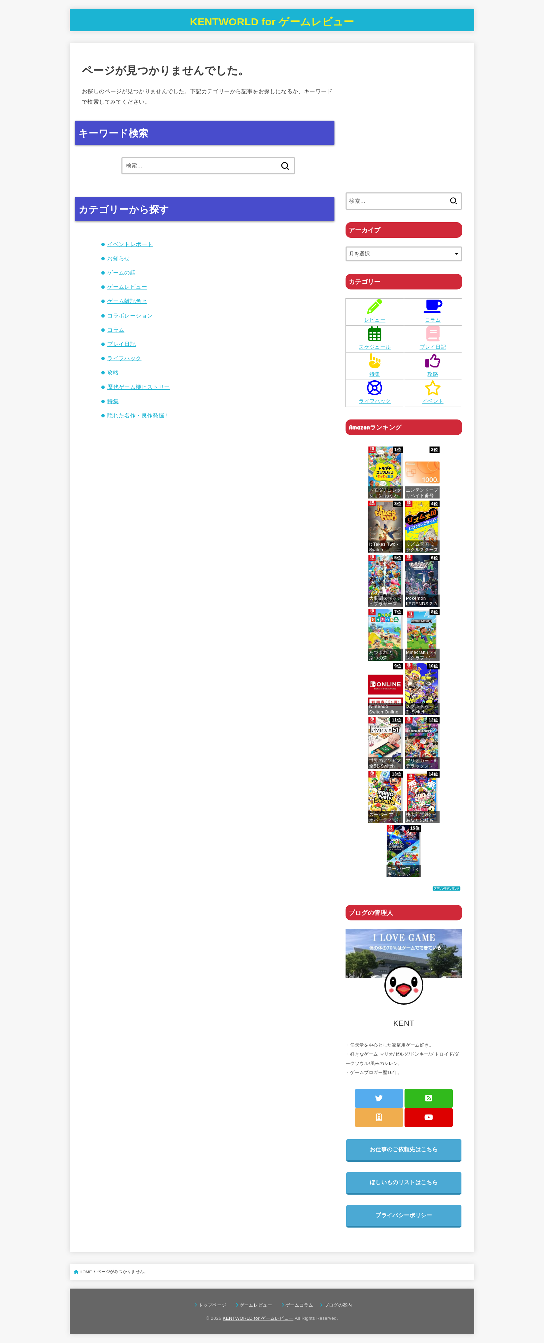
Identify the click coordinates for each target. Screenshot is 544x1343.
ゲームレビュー (127, 287)
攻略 (113, 372)
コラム (115, 330)
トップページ (214, 1305)
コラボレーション (130, 315)
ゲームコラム (302, 1305)
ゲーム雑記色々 (127, 301)
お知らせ (118, 258)
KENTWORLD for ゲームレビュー (272, 21)
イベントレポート (130, 244)
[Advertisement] (404, 127)
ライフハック (124, 358)
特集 (113, 401)
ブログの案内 (338, 1305)
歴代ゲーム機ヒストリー (138, 387)
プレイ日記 (121, 344)
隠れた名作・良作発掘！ (138, 415)
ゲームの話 (121, 272)
